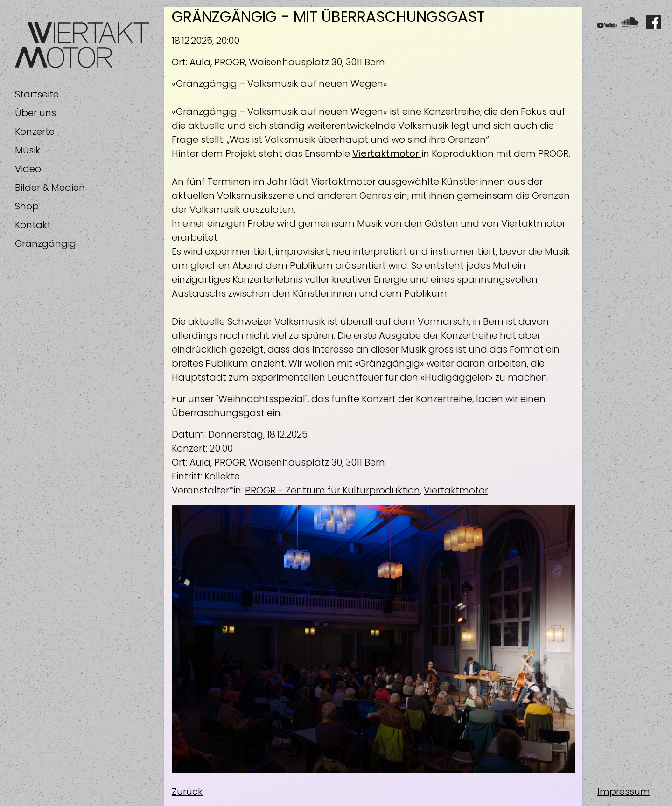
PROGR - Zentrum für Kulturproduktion (332, 490)
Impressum (623, 791)
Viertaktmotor (456, 490)
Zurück (187, 791)
